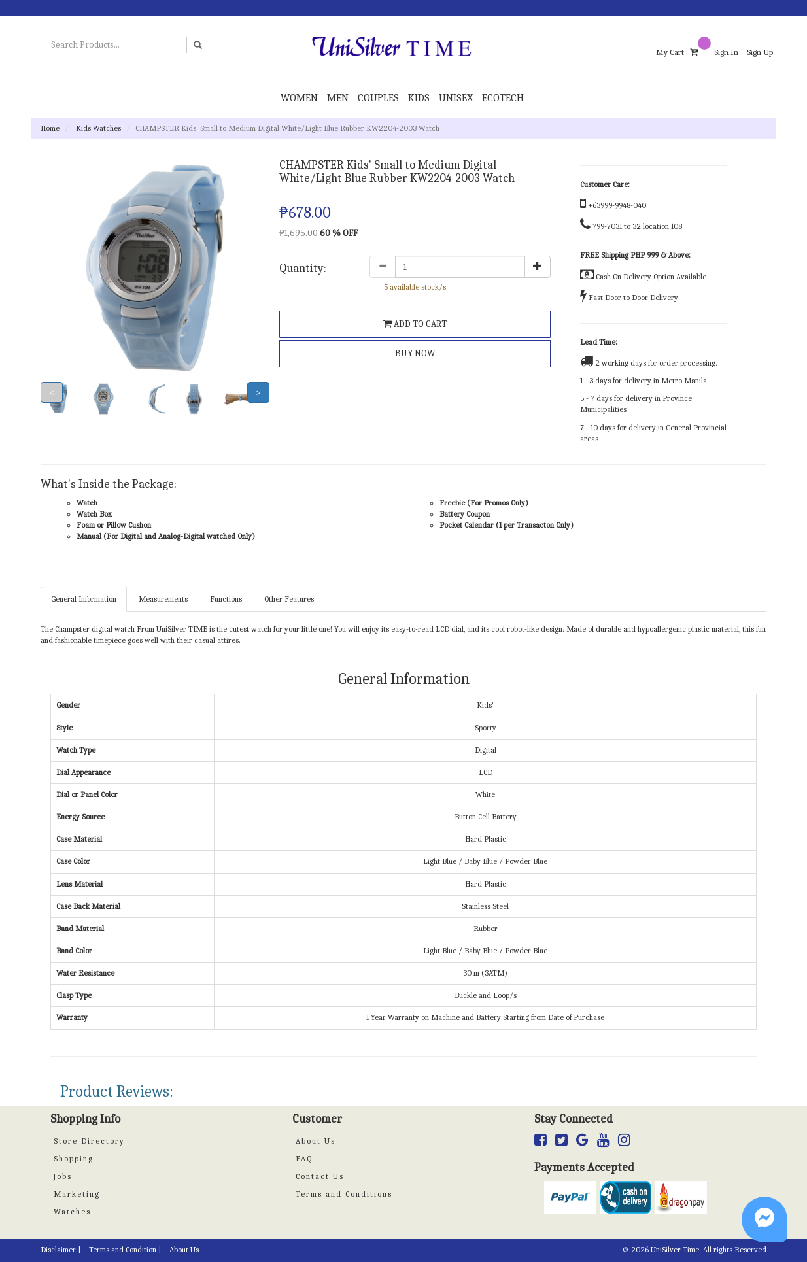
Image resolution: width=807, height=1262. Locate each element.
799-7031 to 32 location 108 (637, 226)
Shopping (74, 1158)
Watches (72, 1211)
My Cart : (681, 46)
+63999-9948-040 (617, 205)
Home (50, 128)
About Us (315, 1141)
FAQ (304, 1158)
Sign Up (760, 52)
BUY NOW (415, 353)
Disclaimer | (60, 1249)
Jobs (63, 1176)
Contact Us (320, 1176)
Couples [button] (378, 98)
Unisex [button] (456, 98)
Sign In (726, 52)
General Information (83, 599)
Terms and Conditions (344, 1194)
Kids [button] (419, 98)
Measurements (163, 599)
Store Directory (89, 1141)
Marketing (77, 1194)
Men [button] (338, 98)
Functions (226, 599)
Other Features (289, 599)
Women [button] (299, 98)
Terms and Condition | (125, 1249)
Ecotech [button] (503, 98)
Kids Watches (98, 128)
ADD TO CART (415, 324)
